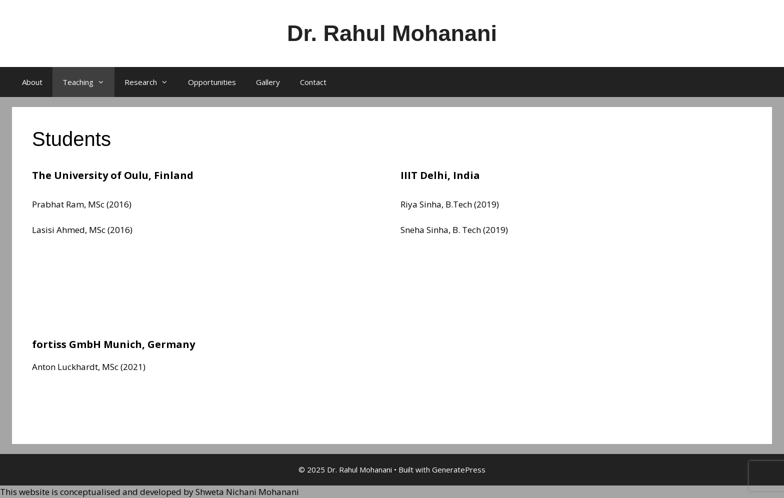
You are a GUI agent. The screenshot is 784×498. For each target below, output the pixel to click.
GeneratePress (459, 469)
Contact (313, 82)
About (32, 82)
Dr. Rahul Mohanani (392, 33)
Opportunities (212, 82)
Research (151, 82)
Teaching (88, 82)
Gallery (268, 82)
